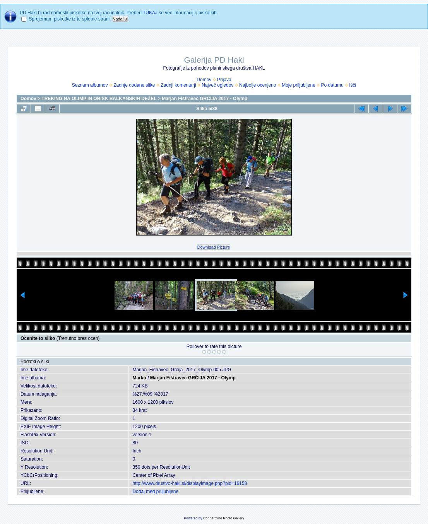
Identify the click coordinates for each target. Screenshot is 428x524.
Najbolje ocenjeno (257, 85)
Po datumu (332, 85)
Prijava (224, 79)
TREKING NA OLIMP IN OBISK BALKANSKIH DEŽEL (98, 98)
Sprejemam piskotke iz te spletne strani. (70, 19)
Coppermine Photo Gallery (223, 518)
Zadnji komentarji (178, 85)
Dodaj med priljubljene (155, 491)
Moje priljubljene (298, 85)
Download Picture (213, 247)
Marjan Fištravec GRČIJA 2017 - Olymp (204, 98)
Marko (139, 378)
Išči (352, 85)
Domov (204, 79)
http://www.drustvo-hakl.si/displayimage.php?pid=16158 (189, 483)
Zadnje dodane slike (134, 85)
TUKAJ (150, 12)
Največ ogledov (217, 85)
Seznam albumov (90, 85)
